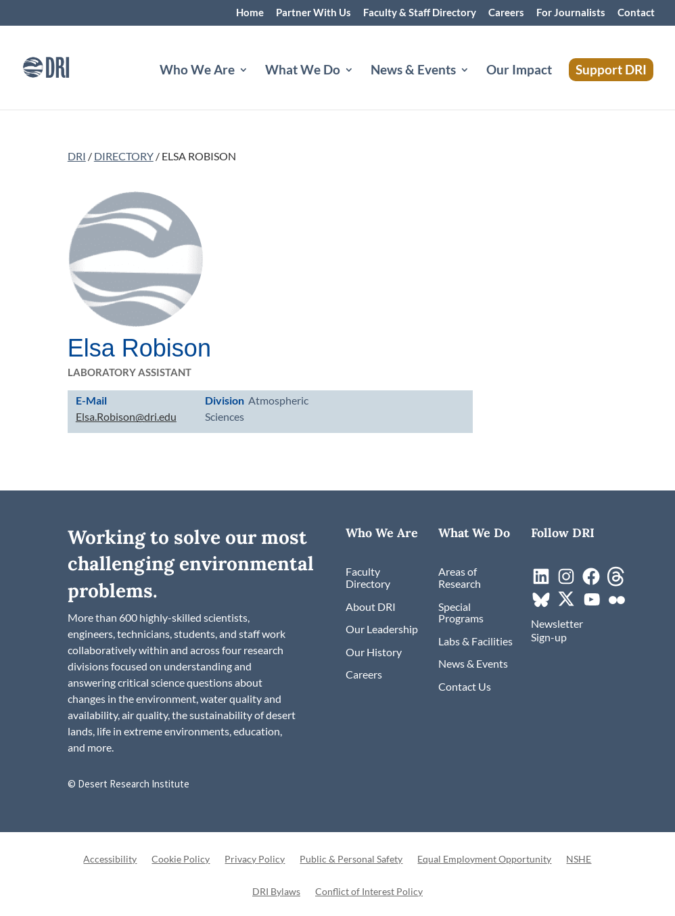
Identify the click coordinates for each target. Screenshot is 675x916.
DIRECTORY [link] (124, 156)
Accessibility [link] (110, 859)
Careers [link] (506, 12)
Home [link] (250, 12)
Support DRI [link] (611, 69)
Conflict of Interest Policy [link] (369, 892)
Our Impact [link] (519, 71)
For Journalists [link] (570, 12)
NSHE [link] (578, 859)
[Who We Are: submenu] (254, 86)
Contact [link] (636, 12)
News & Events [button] (413, 71)
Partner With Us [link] (313, 12)
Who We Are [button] (197, 71)
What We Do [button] (302, 71)
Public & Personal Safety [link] (351, 859)
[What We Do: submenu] (359, 86)
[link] (64, 66)
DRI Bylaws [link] (276, 892)
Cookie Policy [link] (181, 859)
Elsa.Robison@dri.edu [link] (126, 416)
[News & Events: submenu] (475, 86)
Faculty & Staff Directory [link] (419, 12)
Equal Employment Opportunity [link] (484, 859)
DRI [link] (77, 156)
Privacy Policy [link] (255, 859)
